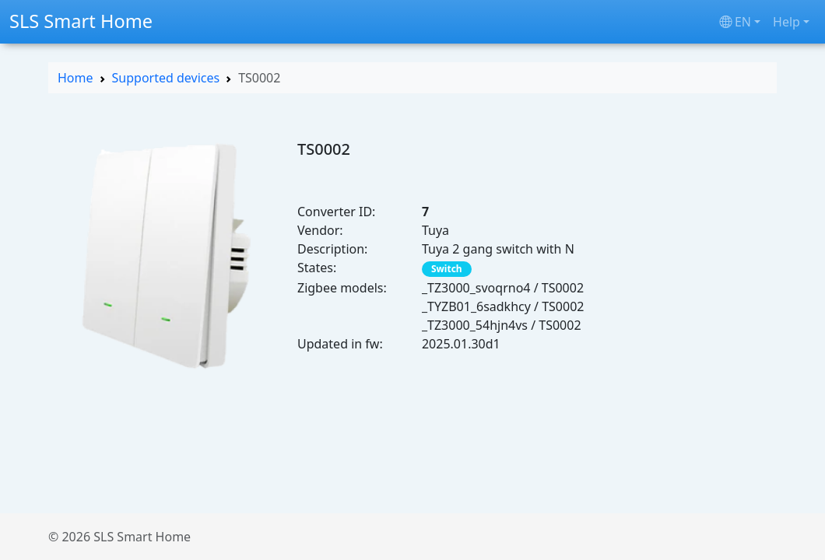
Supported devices (166, 77)
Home (75, 77)
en (735, 21)
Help (786, 21)
